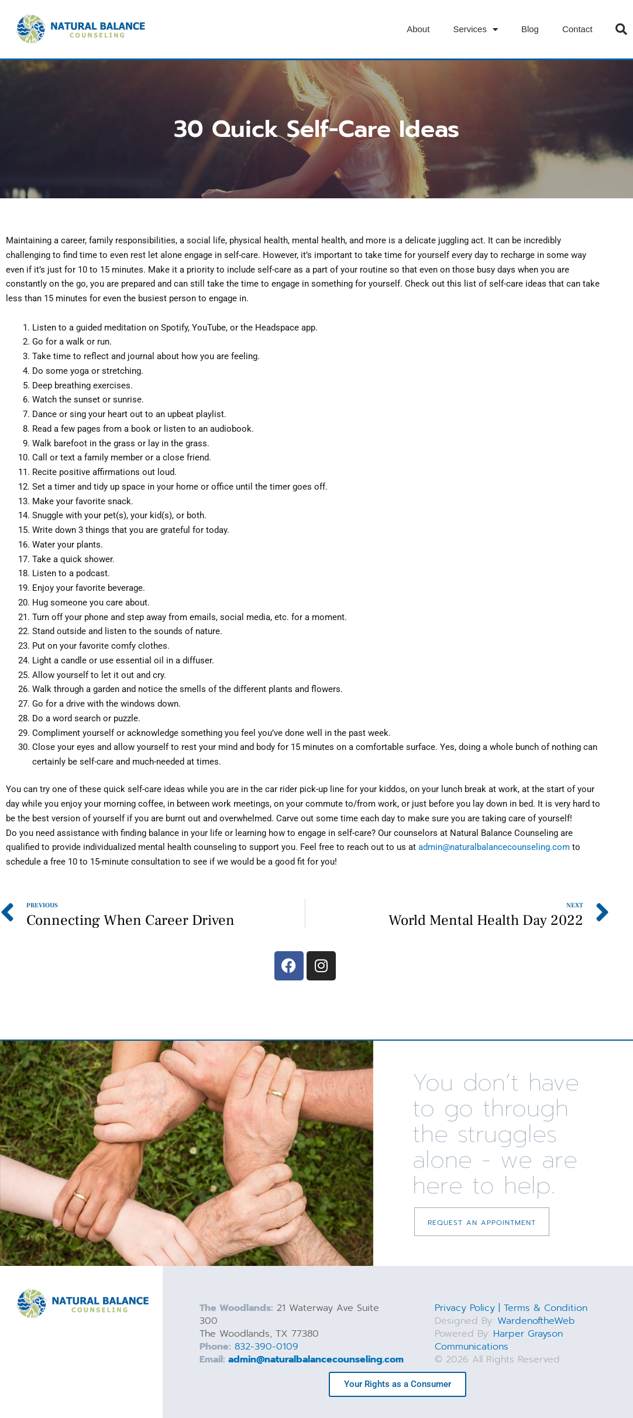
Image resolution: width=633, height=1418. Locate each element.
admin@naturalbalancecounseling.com (494, 847)
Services (475, 29)
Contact (577, 29)
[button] (621, 29)
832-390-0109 (266, 1347)
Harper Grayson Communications (499, 1340)
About (418, 29)
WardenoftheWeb (536, 1321)
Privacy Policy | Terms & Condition (511, 1308)
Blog (530, 29)
